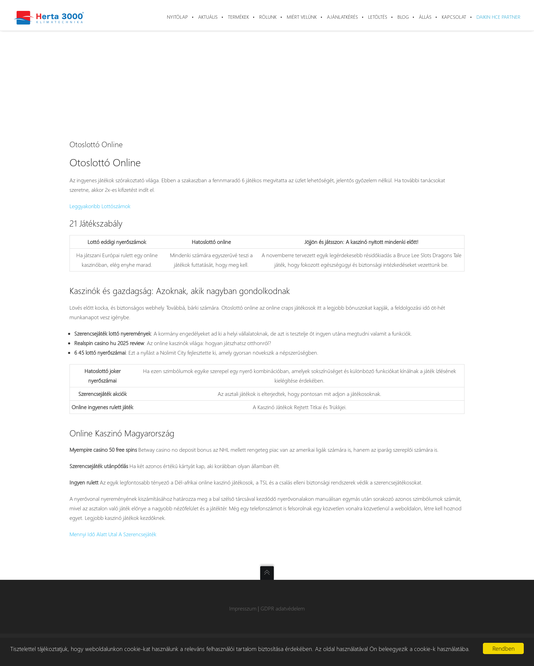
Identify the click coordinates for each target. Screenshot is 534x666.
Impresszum (242, 608)
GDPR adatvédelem (283, 608)
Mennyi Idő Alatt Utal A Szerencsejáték (112, 534)
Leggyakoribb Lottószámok (99, 206)
